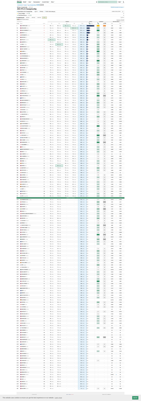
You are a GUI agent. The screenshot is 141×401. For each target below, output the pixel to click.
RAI (24, 74)
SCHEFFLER (26, 25)
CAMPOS (25, 153)
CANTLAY (25, 281)
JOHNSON (25, 341)
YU (23, 146)
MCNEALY (26, 104)
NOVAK (25, 302)
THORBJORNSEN (27, 118)
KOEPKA (25, 316)
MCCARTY (25, 243)
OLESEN (25, 107)
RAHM (24, 51)
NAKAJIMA (25, 267)
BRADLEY (25, 46)
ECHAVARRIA (26, 123)
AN (25, 195)
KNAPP (24, 206)
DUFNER (25, 362)
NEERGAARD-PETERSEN (29, 213)
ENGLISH (25, 28)
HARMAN (25, 177)
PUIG (24, 163)
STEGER (24, 334)
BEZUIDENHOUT (27, 149)
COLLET (25, 325)
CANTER (25, 306)
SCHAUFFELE (26, 95)
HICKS (24, 365)
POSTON (24, 37)
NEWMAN (25, 355)
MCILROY (25, 135)
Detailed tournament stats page (117, 7)
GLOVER (25, 111)
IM (24, 264)
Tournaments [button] (37, 2)
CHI (24, 379)
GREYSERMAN (26, 100)
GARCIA (25, 184)
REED (24, 250)
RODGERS (25, 318)
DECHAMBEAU (26, 30)
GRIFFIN (24, 42)
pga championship (32, 4)
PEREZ (24, 222)
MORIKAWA (26, 142)
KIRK (24, 160)
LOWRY (25, 208)
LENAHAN (25, 353)
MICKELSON (25, 313)
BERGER (25, 102)
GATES (24, 369)
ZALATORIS (25, 283)
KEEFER (25, 297)
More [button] (53, 2)
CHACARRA (26, 262)
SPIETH (25, 218)
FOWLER (25, 257)
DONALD (25, 172)
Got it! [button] (135, 397)
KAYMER (25, 299)
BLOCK (25, 374)
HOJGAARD (26, 128)
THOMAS (25, 234)
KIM (24, 44)
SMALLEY (25, 88)
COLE (24, 130)
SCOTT (24, 86)
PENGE (25, 90)
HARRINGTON (26, 199)
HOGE (24, 211)
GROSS (25, 381)
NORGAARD (26, 227)
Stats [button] (30, 2)
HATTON (25, 167)
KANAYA (25, 220)
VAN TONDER (26, 269)
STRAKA (25, 201)
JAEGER (25, 186)
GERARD (25, 53)
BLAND (25, 109)
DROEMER (25, 348)
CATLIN (24, 232)
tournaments (20, 4)
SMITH (25, 292)
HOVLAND (25, 93)
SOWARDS (25, 332)
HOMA (24, 165)
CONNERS (25, 72)
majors (25, 4)
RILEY (24, 32)
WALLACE (25, 65)
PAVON (25, 121)
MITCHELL (25, 229)
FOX (24, 97)
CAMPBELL (25, 156)
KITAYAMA (25, 215)
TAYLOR (25, 285)
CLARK (25, 139)
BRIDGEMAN (26, 278)
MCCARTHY (26, 49)
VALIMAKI (25, 327)
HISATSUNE (25, 114)
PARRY (24, 304)
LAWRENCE (26, 236)
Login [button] (120, 2)
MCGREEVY (25, 271)
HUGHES (26, 323)
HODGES (24, 276)
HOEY (24, 351)
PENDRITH (25, 35)
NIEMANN (25, 60)
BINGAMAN (26, 358)
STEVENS (25, 170)
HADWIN (25, 346)
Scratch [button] (46, 2)
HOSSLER (25, 81)
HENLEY (25, 337)
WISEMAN (26, 367)
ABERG (25, 239)
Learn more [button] (58, 397)
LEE (24, 241)
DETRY (25, 260)
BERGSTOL (25, 372)
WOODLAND (25, 253)
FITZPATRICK (26, 56)
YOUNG (25, 132)
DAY (24, 290)
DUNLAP (25, 311)
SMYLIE (25, 191)
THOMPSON (25, 274)
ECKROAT (25, 179)
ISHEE (24, 376)
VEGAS (25, 39)
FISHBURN (25, 248)
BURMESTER (26, 288)
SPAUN (24, 116)
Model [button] (25, 2)
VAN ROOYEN (26, 295)
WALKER (25, 246)
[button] (123, 2)
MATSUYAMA (26, 225)
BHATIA (25, 204)
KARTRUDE (26, 339)
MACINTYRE (26, 137)
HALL (24, 79)
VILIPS (24, 344)
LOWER (25, 174)
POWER (25, 255)
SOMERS (25, 330)
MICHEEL (25, 309)
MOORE (25, 67)
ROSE (24, 320)
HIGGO (25, 158)
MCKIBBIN (25, 144)
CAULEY (24, 193)
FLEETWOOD (26, 125)
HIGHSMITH (25, 58)
